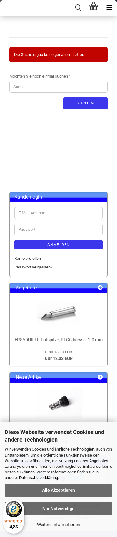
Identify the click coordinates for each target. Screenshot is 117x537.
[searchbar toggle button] (78, 8)
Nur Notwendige (58, 508)
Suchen (85, 103)
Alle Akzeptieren (58, 490)
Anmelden (58, 245)
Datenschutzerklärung (38, 477)
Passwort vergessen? (33, 267)
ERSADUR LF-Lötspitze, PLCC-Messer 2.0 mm (59, 339)
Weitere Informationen (58, 524)
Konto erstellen (27, 258)
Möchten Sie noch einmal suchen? (39, 76)
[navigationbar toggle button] (109, 8)
